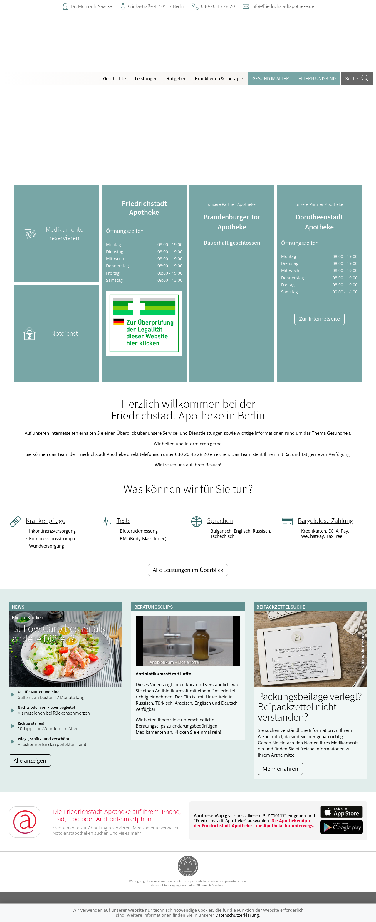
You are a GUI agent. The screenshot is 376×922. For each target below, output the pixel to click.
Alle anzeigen (30, 760)
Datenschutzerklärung (237, 915)
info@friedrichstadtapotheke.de (282, 6)
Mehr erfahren (280, 768)
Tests (123, 520)
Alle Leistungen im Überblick (188, 569)
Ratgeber (176, 78)
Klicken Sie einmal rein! (197, 732)
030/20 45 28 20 (218, 6)
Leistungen (146, 78)
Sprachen (220, 520)
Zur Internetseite (319, 318)
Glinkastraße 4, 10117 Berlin (156, 6)
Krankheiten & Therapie (219, 78)
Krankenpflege (45, 520)
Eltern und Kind (317, 78)
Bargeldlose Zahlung (325, 520)
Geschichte (114, 78)
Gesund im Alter (270, 78)
